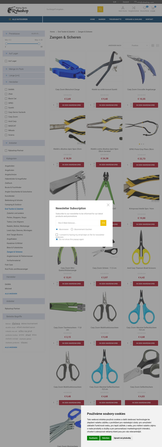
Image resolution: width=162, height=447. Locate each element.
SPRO (10, 103)
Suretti (11, 108)
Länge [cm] (14, 75)
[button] (139, 144)
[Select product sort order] (136, 45)
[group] (141, 128)
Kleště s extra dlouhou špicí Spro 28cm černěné (104, 150)
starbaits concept (12, 339)
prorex (21, 335)
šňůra (34, 335)
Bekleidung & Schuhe (14, 200)
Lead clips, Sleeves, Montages (19, 230)
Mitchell (8, 289)
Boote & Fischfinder (13, 187)
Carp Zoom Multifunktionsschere (104, 327)
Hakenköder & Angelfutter (16, 179)
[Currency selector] (114, 2)
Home (52, 32)
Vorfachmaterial (13, 260)
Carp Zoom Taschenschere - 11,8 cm (67, 328)
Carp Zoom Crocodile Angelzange (141, 89)
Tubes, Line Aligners (15, 222)
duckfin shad (10, 327)
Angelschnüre (10, 174)
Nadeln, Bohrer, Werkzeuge (18, 226)
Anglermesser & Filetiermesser (20, 256)
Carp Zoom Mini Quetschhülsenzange (67, 269)
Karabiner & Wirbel (14, 243)
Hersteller (13, 82)
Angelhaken (12, 239)
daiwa (16, 323)
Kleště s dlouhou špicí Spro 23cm (68, 149)
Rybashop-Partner (15, 150)
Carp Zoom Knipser (67, 209)
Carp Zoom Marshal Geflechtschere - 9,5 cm (141, 328)
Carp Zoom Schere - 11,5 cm (104, 268)
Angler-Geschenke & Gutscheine (18, 192)
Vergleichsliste (133, 11)
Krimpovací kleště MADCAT (104, 209)
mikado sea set (11, 331)
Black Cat (12, 98)
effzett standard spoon (26, 327)
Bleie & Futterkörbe (15, 247)
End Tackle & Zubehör (14, 209)
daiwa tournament (29, 323)
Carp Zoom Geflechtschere (141, 387)
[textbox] (70, 9)
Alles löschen (36, 34)
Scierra (11, 135)
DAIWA (11, 89)
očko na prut (25, 331)
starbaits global (25, 339)
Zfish (10, 94)
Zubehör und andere (15, 213)
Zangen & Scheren (14, 252)
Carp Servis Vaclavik (16, 112)
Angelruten (9, 170)
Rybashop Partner (12, 308)
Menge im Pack (16, 69)
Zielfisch (8, 183)
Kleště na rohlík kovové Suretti (104, 89)
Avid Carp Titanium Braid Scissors (141, 268)
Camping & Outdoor (13, 204)
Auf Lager (13, 53)
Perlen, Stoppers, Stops (16, 217)
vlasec (24, 342)
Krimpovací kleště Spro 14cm (141, 209)
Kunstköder (10, 196)
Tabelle (153, 45)
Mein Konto (123, 11)
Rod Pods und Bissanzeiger (16, 269)
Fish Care (9, 265)
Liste (157, 45)
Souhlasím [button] (93, 438)
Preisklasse (14, 33)
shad (28, 335)
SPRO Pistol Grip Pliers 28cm (141, 149)
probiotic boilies (12, 335)
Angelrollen (9, 166)
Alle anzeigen (11, 294)
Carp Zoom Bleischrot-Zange (67, 89)
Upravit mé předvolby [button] (122, 438)
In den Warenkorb (71, 105)
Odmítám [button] (105, 438)
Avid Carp (12, 121)
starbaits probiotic (12, 343)
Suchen (100, 9)
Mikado (11, 130)
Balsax (8, 324)
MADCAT (12, 126)
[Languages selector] (126, 2)
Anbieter (13, 143)
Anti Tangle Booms (15, 235)
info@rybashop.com (145, 2)
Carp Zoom (13, 117)
